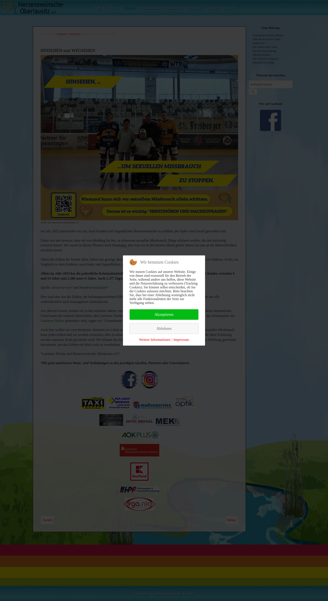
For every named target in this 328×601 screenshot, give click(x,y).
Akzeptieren (164, 314)
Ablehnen (164, 328)
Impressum (181, 339)
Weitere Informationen (154, 339)
